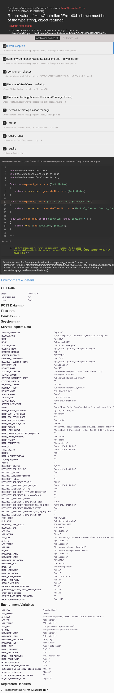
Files (4, 310)
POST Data (9, 305)
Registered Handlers (16, 684)
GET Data (8, 288)
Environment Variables (17, 604)
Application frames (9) (47, 38)
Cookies (7, 316)
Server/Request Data (16, 327)
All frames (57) (70, 38)
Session (7, 321)
